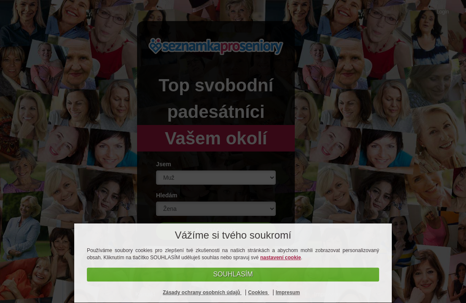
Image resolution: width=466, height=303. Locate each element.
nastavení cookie (280, 257)
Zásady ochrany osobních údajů (202, 292)
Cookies (258, 292)
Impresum (288, 292)
